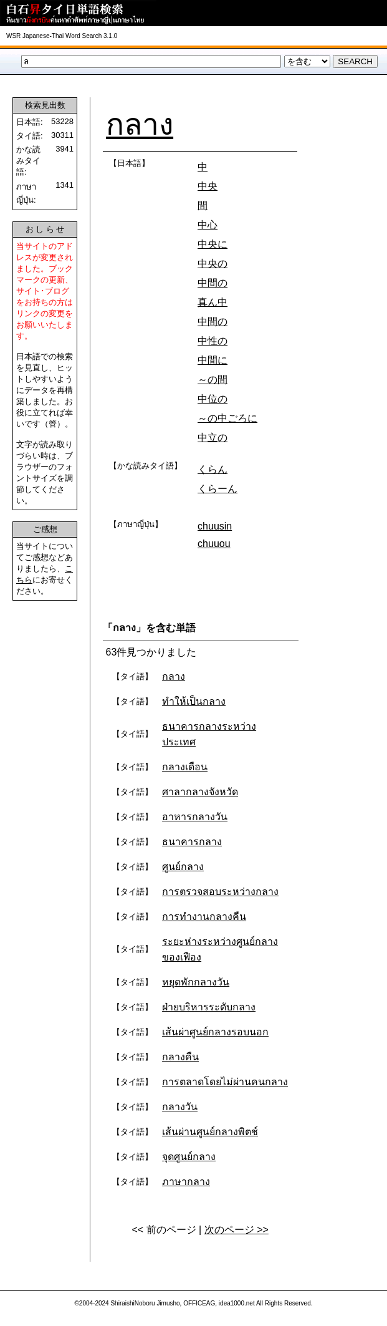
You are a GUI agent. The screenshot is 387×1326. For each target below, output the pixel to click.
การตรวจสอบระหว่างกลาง (220, 891)
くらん (212, 469)
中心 (207, 225)
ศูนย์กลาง (183, 866)
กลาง (139, 124)
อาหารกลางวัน (194, 816)
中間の (212, 283)
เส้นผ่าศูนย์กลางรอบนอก (215, 1032)
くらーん (217, 488)
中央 (207, 186)
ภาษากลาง (186, 1181)
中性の (212, 341)
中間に (212, 360)
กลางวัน (180, 1106)
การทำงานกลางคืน (204, 916)
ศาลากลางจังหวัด (200, 791)
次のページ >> (236, 1229)
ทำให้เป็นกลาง (194, 701)
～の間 (212, 379)
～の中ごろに (227, 418)
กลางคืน (180, 1057)
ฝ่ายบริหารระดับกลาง (209, 1007)
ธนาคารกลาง (192, 841)
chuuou (214, 543)
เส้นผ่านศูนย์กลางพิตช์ (210, 1131)
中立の (212, 437)
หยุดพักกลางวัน (195, 982)
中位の (212, 399)
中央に (212, 244)
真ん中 (212, 302)
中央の (212, 263)
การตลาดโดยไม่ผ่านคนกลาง (225, 1082)
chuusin (215, 526)
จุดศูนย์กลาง (189, 1156)
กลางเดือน (185, 767)
